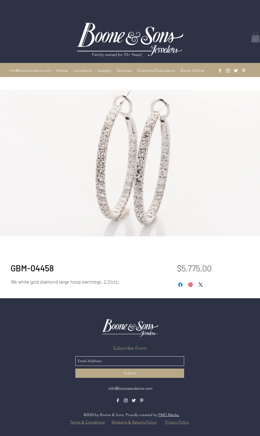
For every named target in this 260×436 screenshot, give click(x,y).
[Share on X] (200, 284)
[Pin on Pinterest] (190, 284)
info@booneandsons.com (30, 70)
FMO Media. (168, 414)
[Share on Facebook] (180, 284)
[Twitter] (236, 70)
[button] (82, 71)
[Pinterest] (243, 70)
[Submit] (129, 373)
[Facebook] (220, 70)
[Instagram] (228, 70)
